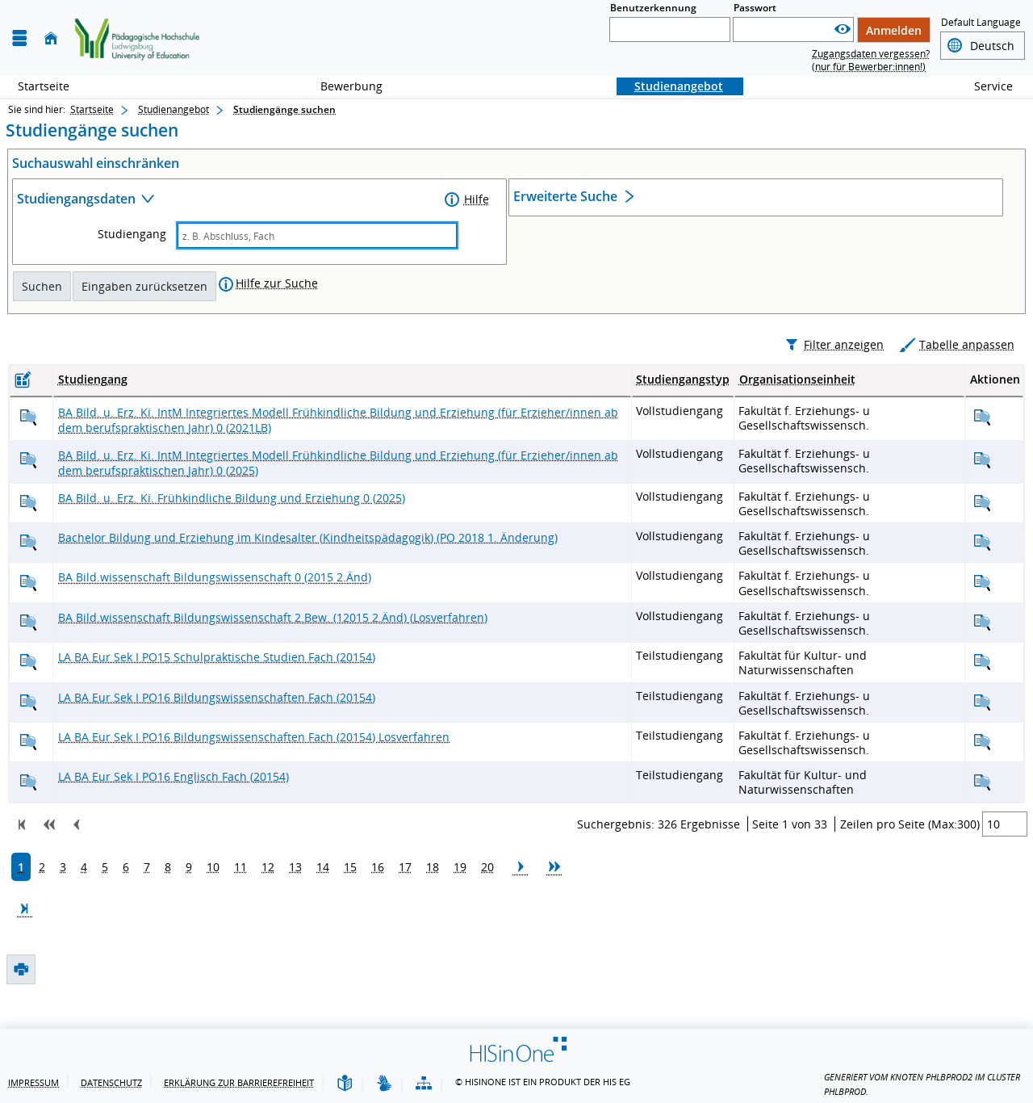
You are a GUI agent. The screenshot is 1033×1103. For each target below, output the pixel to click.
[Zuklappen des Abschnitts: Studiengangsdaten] (229, 201)
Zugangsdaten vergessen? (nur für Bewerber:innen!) (871, 60)
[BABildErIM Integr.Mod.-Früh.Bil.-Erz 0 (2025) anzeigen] (28, 494)
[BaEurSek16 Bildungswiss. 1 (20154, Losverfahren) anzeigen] (28, 777)
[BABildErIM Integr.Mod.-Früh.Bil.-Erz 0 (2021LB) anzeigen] (28, 451)
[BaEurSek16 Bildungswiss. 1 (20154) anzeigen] (28, 736)
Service (984, 86)
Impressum (33, 1082)
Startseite (43, 86)
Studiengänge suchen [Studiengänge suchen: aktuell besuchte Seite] (284, 109)
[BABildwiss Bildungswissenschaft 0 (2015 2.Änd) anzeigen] (28, 617)
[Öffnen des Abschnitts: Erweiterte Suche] (755, 198)
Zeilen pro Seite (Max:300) (910, 858)
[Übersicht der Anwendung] (423, 1084)
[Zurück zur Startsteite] (138, 38)
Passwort (755, 8)
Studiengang (132, 234)
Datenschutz (111, 1082)
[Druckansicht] (20, 344)
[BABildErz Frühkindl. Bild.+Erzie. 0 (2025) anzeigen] (28, 537)
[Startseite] (51, 38)
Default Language (981, 22)
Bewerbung (343, 86)
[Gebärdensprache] (384, 1084)
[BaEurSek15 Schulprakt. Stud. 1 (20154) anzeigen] (28, 697)
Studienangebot (670, 86)
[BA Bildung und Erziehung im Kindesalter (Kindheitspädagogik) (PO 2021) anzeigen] (28, 577)
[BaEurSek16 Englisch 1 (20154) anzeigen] (28, 816)
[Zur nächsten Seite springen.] (520, 904)
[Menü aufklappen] (19, 38)
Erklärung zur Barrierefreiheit (239, 1082)
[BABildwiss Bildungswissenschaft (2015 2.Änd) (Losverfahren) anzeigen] (28, 656)
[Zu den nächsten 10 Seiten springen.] (554, 904)
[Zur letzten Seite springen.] (25, 946)
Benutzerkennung (653, 8)
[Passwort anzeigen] (842, 29)
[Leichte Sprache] (344, 1084)
